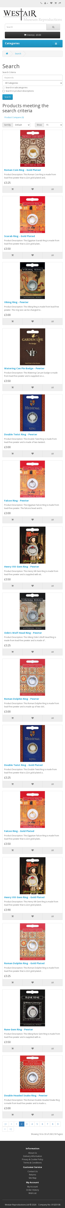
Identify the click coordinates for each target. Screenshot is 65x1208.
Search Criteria (9, 72)
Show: (39, 124)
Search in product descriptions (18, 91)
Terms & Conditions (32, 1162)
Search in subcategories (14, 87)
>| (11, 1129)
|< (6, 1124)
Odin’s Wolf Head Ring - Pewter (23, 632)
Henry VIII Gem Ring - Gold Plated (24, 897)
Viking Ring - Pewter (16, 302)
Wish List (32, 1193)
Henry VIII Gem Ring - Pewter (21, 566)
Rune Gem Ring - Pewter (18, 1029)
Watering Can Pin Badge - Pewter (24, 368)
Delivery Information (32, 1156)
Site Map (32, 1178)
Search (18, 53)
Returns (32, 1174)
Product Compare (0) (14, 117)
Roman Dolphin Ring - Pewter (21, 698)
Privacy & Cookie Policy (32, 1159)
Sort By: (7, 124)
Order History (32, 1190)
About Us (32, 1153)
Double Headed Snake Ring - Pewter (26, 1095)
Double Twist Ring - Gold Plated (23, 765)
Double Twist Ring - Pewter (20, 434)
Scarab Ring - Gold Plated (19, 236)
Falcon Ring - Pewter (16, 500)
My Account (32, 1186)
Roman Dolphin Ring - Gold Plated (24, 963)
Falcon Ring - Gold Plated (19, 831)
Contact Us (33, 1171)
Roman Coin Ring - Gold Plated (22, 169)
